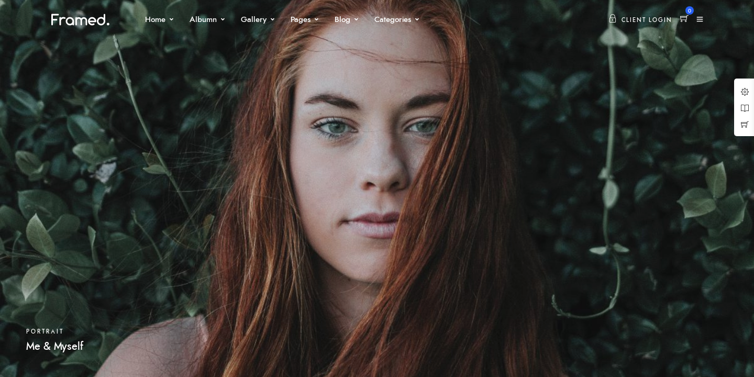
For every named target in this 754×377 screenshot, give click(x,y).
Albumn (203, 20)
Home (155, 20)
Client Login (640, 20)
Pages (301, 20)
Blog (342, 20)
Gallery (254, 20)
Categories (392, 20)
